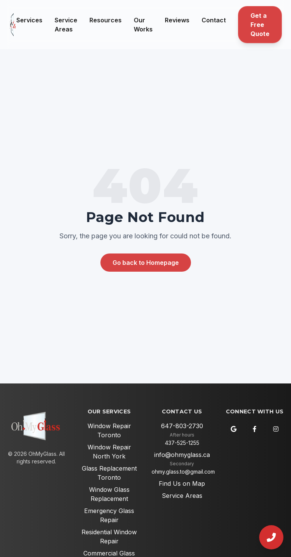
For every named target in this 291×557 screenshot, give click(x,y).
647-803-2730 (182, 426)
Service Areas (66, 24)
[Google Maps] (233, 429)
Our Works (143, 24)
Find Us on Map (182, 483)
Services (29, 20)
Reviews (177, 20)
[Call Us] (271, 537)
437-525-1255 (182, 443)
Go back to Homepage (146, 262)
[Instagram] (275, 429)
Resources (105, 20)
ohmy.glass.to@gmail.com (183, 471)
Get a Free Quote (259, 25)
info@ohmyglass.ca (182, 454)
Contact (214, 20)
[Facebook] (254, 429)
